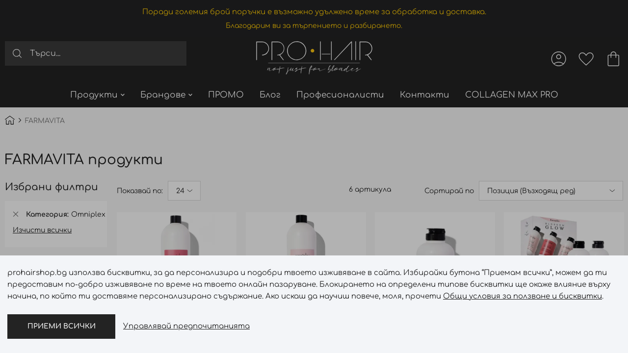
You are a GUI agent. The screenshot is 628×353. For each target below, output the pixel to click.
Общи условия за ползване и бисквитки (522, 296)
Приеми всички (61, 326)
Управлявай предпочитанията (186, 326)
